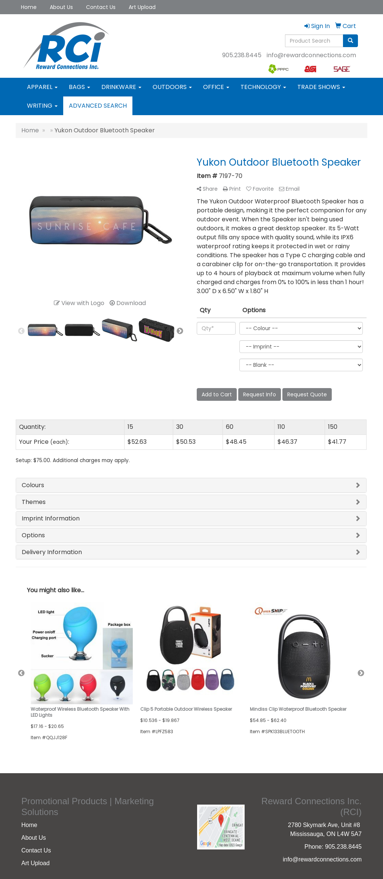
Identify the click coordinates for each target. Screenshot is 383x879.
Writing (42, 105)
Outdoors (172, 87)
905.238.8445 (241, 55)
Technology (263, 87)
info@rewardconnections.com (311, 55)
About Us (61, 7)
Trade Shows (321, 87)
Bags (79, 87)
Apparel (42, 87)
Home (29, 7)
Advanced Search (98, 105)
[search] (350, 40)
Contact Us (101, 7)
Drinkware (121, 87)
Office (216, 87)
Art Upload (142, 7)
